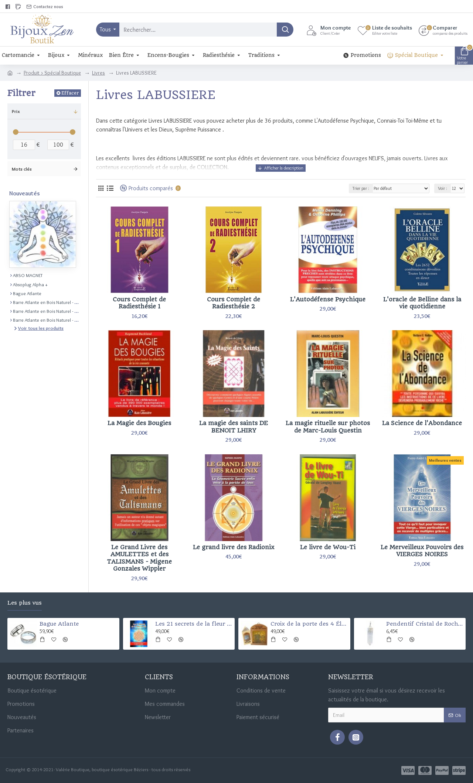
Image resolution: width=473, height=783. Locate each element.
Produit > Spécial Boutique (52, 72)
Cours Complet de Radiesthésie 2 (233, 303)
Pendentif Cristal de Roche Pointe (424, 623)
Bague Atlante (59, 623)
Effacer (70, 93)
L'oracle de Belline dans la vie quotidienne (422, 303)
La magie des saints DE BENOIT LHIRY (233, 427)
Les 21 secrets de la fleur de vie (193, 623)
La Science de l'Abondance (422, 423)
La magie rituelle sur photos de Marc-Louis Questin (328, 427)
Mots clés (22, 169)
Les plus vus (24, 603)
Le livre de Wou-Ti (327, 547)
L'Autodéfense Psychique (327, 299)
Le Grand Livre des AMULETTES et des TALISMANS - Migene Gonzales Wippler (139, 558)
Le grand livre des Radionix (233, 547)
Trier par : (361, 188)
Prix (16, 111)
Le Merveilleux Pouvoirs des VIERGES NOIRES (422, 551)
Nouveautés (24, 193)
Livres (98, 72)
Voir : (442, 188)
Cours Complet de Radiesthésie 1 (139, 303)
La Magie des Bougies (139, 423)
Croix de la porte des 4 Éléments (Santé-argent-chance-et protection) (308, 623)
